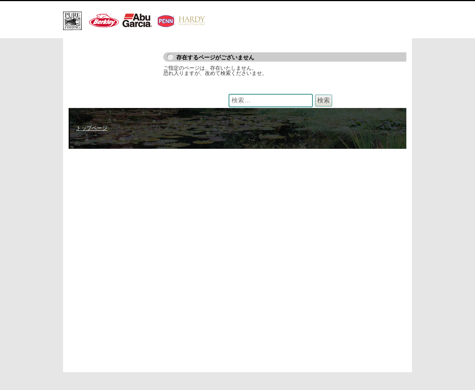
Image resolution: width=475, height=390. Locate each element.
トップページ (91, 128)
